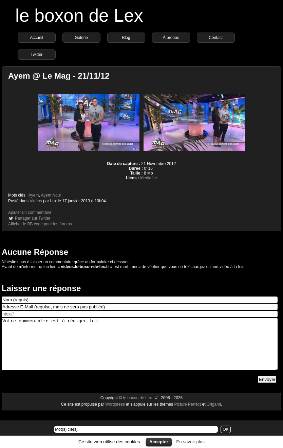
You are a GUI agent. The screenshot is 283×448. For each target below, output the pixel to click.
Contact (216, 37)
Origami (214, 414)
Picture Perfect (187, 414)
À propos (171, 37)
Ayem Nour (51, 195)
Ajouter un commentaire (29, 212)
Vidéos (36, 201)
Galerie (81, 37)
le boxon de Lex (79, 15)
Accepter (158, 441)
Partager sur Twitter (32, 218)
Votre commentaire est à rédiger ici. (140, 349)
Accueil (36, 37)
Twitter (36, 54)
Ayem (34, 195)
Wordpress (115, 414)
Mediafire (148, 178)
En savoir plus (190, 441)
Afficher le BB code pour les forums (40, 224)
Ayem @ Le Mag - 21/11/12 (59, 75)
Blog (126, 37)
